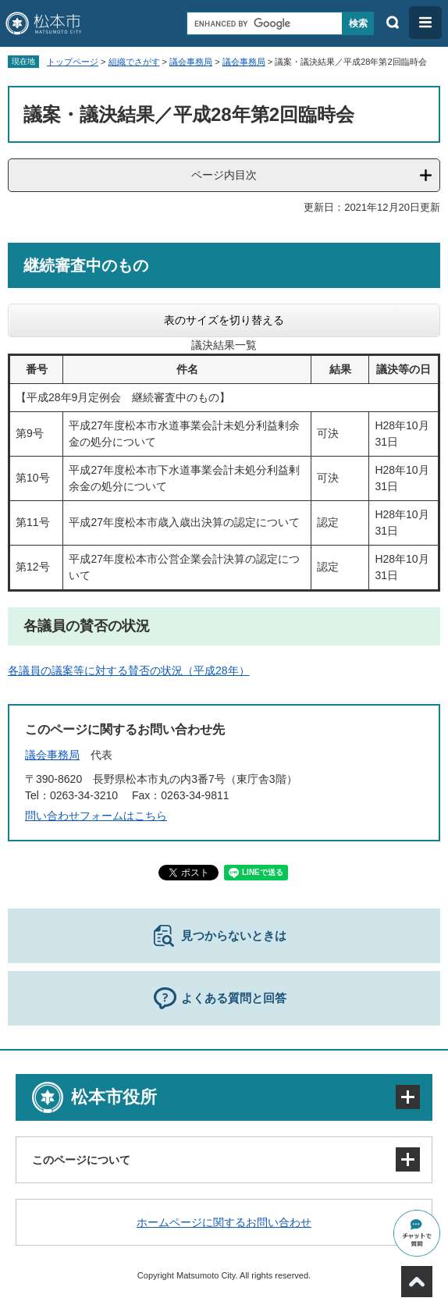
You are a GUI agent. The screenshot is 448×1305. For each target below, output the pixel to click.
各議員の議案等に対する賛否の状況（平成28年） (129, 670)
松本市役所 (114, 1097)
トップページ (72, 61)
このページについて (81, 1160)
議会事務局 (190, 61)
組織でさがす (134, 61)
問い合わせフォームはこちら (96, 815)
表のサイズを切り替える (224, 320)
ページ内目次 (224, 175)
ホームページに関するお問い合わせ (224, 1222)
